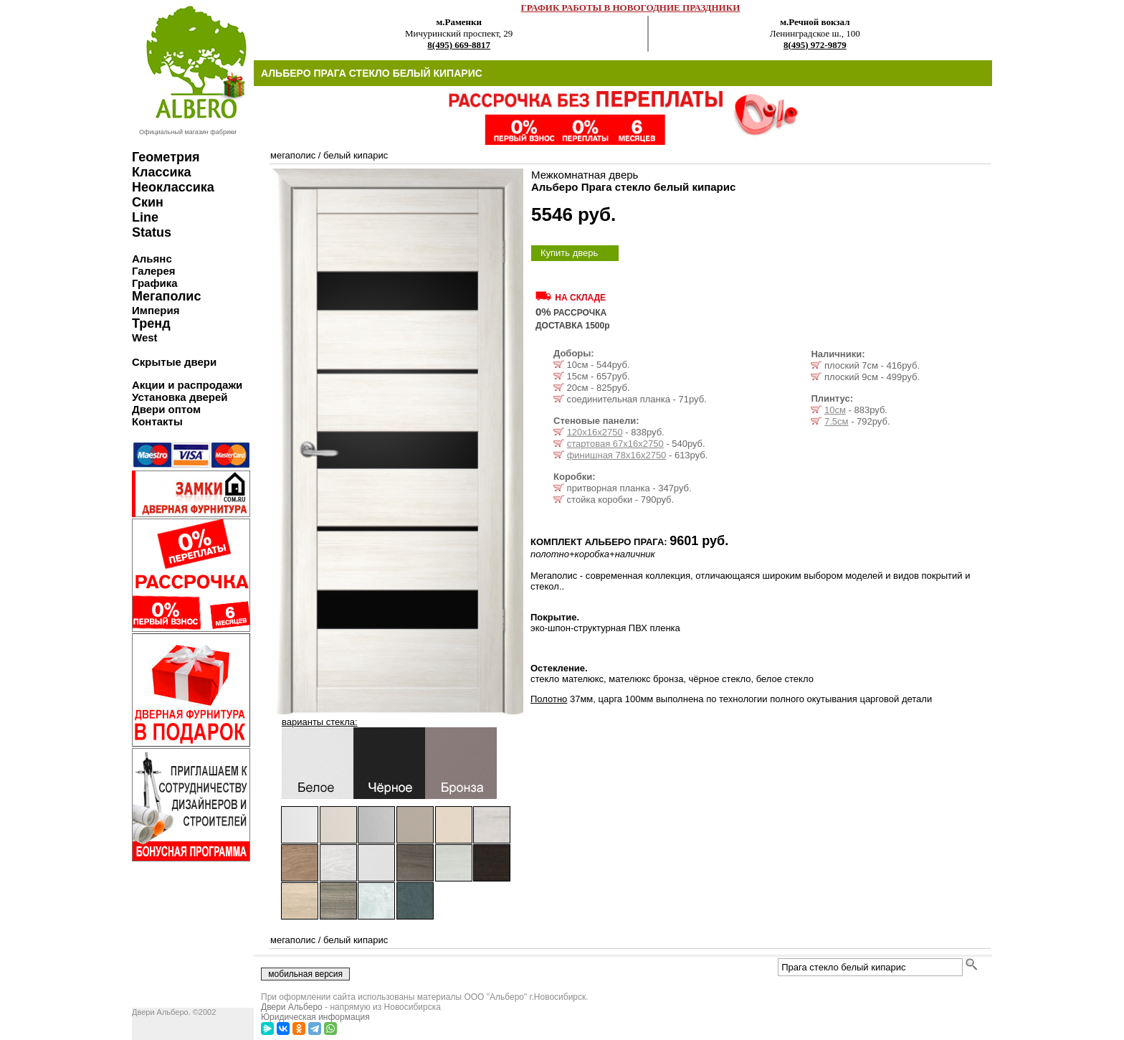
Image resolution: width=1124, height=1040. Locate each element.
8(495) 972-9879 (815, 44)
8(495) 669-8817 (458, 44)
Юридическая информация (315, 1017)
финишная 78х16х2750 (617, 455)
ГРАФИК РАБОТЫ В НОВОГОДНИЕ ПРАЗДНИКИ (630, 7)
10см (835, 410)
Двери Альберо (292, 1007)
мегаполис (292, 155)
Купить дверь (569, 252)
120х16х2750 (595, 432)
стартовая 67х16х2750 (615, 443)
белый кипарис (355, 155)
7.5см (836, 421)
